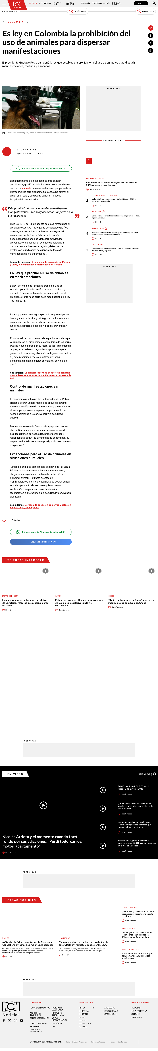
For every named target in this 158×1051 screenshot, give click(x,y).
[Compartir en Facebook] (150, 35)
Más (147, 672)
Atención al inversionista (36, 929)
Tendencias (97, 3)
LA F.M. (82, 916)
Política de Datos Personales (76, 940)
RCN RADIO (83, 913)
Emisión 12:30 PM (77, 11)
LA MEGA (83, 925)
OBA (53, 925)
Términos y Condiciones (118, 940)
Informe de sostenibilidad (58, 912)
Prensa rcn (35, 925)
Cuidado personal (130, 806)
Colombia (33, 3)
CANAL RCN (141, 3)
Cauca (58, 596)
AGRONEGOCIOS (110, 913)
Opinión (106, 3)
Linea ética (57, 922)
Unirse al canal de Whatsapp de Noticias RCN (40, 168)
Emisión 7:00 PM (145, 11)
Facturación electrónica (57, 907)
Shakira (5, 837)
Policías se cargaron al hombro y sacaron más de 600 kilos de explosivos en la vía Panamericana (79, 603)
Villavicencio (98, 228)
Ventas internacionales (59, 918)
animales (27, 188)
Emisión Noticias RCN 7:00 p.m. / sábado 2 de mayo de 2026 (133, 686)
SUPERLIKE (135, 913)
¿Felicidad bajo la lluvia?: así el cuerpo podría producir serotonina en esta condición (138, 812)
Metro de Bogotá (10, 596)
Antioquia (96, 212)
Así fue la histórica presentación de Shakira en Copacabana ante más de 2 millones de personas (27, 842)
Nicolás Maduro (129, 827)
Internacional (45, 3)
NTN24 (82, 906)
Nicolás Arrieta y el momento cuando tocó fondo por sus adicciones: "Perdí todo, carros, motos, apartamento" (42, 740)
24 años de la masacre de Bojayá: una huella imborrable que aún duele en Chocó (131, 601)
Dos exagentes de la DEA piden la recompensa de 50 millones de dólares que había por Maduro (137, 833)
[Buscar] (154, 3)
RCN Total (84, 909)
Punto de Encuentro (117, 3)
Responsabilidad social (40, 906)
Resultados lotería (95, 179)
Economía (85, 3)
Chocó (111, 596)
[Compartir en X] (150, 43)
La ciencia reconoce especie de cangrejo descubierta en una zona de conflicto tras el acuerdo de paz (40, 375)
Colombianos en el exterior (104, 195)
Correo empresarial (38, 922)
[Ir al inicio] (17, 5)
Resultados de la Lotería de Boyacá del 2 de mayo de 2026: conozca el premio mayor (111, 184)
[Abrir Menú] (4, 3)
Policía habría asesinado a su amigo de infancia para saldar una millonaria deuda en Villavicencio (115, 233)
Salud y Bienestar (70, 3)
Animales (16, 520)
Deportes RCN (57, 3)
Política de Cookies (98, 940)
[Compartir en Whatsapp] (150, 50)
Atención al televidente (35, 912)
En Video (15, 672)
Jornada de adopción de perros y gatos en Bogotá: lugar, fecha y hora (40, 506)
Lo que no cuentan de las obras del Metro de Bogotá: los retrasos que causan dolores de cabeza (25, 603)
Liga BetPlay (97, 245)
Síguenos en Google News (40, 542)
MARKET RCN (136, 916)
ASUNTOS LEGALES (111, 909)
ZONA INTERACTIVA (139, 909)
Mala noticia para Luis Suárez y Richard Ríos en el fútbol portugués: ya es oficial (114, 200)
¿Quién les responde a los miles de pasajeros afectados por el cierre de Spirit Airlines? (135, 704)
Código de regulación (39, 917)
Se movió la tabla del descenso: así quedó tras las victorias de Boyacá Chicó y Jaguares (116, 250)
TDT (93, 906)
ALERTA (82, 919)
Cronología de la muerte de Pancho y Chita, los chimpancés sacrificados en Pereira (40, 263)
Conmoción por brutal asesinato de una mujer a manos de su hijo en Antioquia (116, 217)
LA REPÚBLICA (109, 906)
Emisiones (10, 11)
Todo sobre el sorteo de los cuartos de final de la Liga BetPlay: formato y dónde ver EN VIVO (83, 842)
